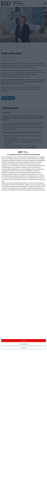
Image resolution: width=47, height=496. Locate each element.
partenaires (11, 157)
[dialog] (23, 322)
